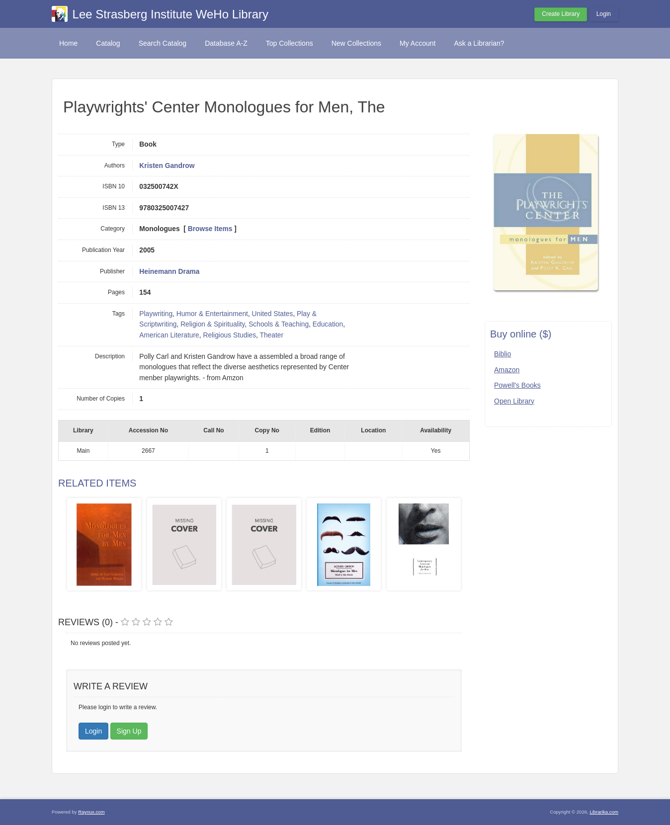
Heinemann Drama (169, 271)
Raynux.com (91, 812)
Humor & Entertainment (212, 314)
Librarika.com (603, 812)
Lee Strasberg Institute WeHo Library (170, 14)
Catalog (108, 43)
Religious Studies (229, 335)
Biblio (502, 354)
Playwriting (155, 314)
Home (68, 43)
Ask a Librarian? (479, 43)
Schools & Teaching (279, 324)
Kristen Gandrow (166, 165)
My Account (417, 43)
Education (328, 324)
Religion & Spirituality (212, 324)
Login (603, 13)
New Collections (356, 43)
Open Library (514, 401)
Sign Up (129, 731)
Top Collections (289, 43)
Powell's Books (517, 385)
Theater (271, 335)
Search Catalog (163, 43)
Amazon (506, 370)
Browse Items (210, 229)
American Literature (169, 335)
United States (272, 314)
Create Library (561, 13)
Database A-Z (226, 43)
